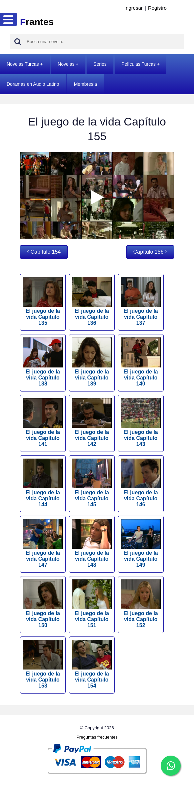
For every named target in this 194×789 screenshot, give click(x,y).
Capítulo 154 (44, 252)
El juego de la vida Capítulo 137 (141, 301)
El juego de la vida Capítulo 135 (43, 301)
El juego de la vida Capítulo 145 (92, 483)
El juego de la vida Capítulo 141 (43, 422)
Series (100, 64)
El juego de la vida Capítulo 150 (43, 603)
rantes (37, 22)
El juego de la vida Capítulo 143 (141, 422)
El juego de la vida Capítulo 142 (92, 422)
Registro (157, 8)
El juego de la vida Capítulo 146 (141, 483)
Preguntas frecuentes (97, 737)
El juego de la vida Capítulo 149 (141, 543)
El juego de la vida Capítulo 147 (43, 543)
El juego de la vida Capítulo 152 (141, 603)
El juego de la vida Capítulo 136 (92, 301)
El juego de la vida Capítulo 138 (43, 361)
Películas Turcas (138, 64)
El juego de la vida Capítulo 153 (43, 664)
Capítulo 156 (150, 252)
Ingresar (133, 8)
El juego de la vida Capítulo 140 (141, 361)
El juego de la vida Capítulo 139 (92, 361)
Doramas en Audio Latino (33, 84)
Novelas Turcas (23, 64)
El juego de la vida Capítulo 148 (92, 543)
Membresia (85, 84)
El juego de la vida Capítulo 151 (92, 603)
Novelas (66, 64)
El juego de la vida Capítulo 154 (92, 664)
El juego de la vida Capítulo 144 (43, 483)
